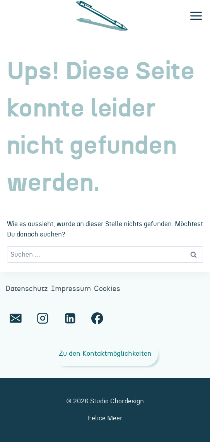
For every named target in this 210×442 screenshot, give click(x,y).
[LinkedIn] (70, 318)
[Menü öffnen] (196, 16)
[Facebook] (97, 318)
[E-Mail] (15, 318)
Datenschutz (26, 289)
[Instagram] (43, 318)
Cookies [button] (107, 289)
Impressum (71, 289)
